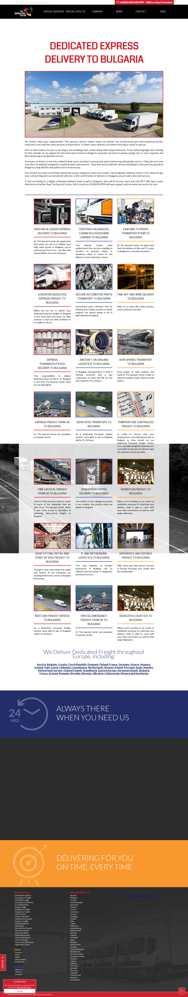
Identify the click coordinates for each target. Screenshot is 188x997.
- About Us (18, 969)
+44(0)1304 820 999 (144, 2)
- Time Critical (20, 914)
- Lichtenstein (75, 975)
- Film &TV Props (21, 940)
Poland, (119, 667)
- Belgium (73, 898)
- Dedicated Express (22, 937)
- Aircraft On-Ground (23, 928)
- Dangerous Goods (22, 912)
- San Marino (75, 980)
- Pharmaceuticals (21, 930)
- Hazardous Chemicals (24, 942)
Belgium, (52, 664)
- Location (18, 974)
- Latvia (72, 923)
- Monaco (73, 977)
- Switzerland (75, 944)
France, (113, 664)
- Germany (74, 912)
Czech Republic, (78, 664)
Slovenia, (87, 673)
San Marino (142, 673)
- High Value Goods (22, 944)
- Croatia (73, 900)
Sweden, (148, 667)
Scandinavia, (90, 670)
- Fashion (18, 952)
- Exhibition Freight (22, 909)
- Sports (17, 957)
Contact (141, 11)
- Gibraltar (74, 973)
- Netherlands (75, 930)
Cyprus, (44, 673)
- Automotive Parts (22, 935)
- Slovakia (73, 968)
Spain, (139, 667)
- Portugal (73, 937)
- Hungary (74, 916)
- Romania (74, 966)
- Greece (73, 914)
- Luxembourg (75, 928)
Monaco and (128, 673)
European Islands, (128, 670)
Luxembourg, (80, 667)
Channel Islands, (73, 670)
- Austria (73, 895)
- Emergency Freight (22, 898)
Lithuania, (65, 667)
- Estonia (73, 963)
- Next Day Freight (21, 900)
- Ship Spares (19, 926)
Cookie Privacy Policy (45, 994)
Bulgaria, (144, 670)
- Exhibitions (19, 962)
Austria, (42, 664)
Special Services (54, 11)
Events (17, 949)
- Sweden (73, 942)
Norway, (109, 667)
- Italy (72, 921)
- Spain (72, 940)
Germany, (124, 664)
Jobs (163, 11)
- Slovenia (73, 970)
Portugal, (130, 667)
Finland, (104, 664)
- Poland (73, 935)
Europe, (58, 670)
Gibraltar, (99, 673)
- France (73, 909)
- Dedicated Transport (23, 919)
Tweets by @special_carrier (139, 895)
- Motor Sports (20, 959)
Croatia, (63, 664)
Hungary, (145, 664)
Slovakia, (75, 673)
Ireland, (39, 667)
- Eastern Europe (76, 954)
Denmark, (94, 664)
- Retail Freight (20, 907)
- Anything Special (21, 923)
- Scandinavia (75, 951)
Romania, (64, 673)
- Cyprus (73, 961)
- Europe (73, 947)
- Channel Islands (77, 949)
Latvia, (55, 667)
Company (97, 11)
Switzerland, (46, 670)
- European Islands (77, 956)
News (119, 11)
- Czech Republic (76, 902)
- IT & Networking (21, 905)
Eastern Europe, (108, 670)
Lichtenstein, (113, 673)
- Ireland (73, 919)
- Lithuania (74, 926)
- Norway (73, 933)
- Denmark (74, 905)
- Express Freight (21, 921)
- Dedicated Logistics (22, 895)
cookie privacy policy (24, 987)
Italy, (47, 667)
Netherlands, (96, 667)
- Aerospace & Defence (23, 902)
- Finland (73, 907)
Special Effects (75, 11)
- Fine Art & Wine (21, 933)
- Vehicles (18, 972)
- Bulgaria (73, 958)
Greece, (135, 664)
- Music (17, 955)
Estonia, (54, 673)
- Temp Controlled (21, 916)
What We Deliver (22, 892)
